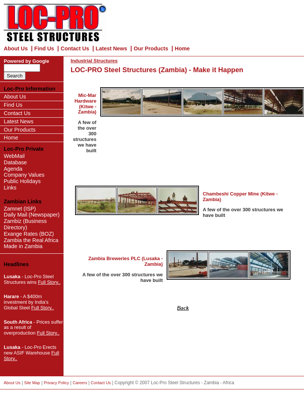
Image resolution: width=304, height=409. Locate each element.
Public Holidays (22, 181)
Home (182, 48)
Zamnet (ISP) (20, 209)
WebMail (14, 156)
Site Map (32, 382)
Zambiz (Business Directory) (25, 224)
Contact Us (74, 48)
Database (15, 162)
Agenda (13, 169)
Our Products (151, 48)
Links (10, 188)
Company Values (24, 175)
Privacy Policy (56, 382)
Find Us (44, 48)
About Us (16, 48)
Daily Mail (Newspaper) (32, 215)
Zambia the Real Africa (31, 240)
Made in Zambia (23, 246)
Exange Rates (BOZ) (29, 234)
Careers (80, 382)
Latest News (111, 48)
